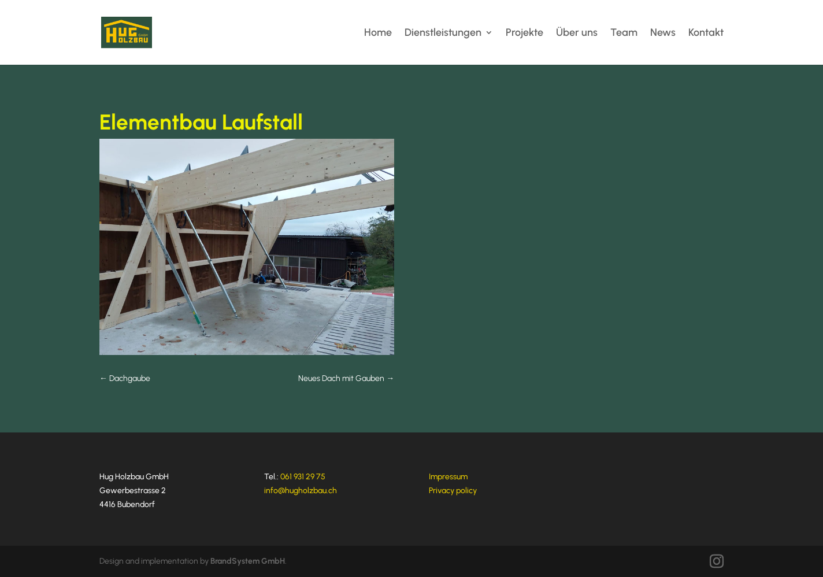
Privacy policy (453, 490)
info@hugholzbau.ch (300, 490)
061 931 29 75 (302, 477)
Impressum (448, 477)
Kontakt (706, 33)
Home (378, 33)
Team (623, 33)
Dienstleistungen (443, 33)
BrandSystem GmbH (247, 561)
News (663, 33)
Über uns (577, 33)
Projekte (524, 33)
